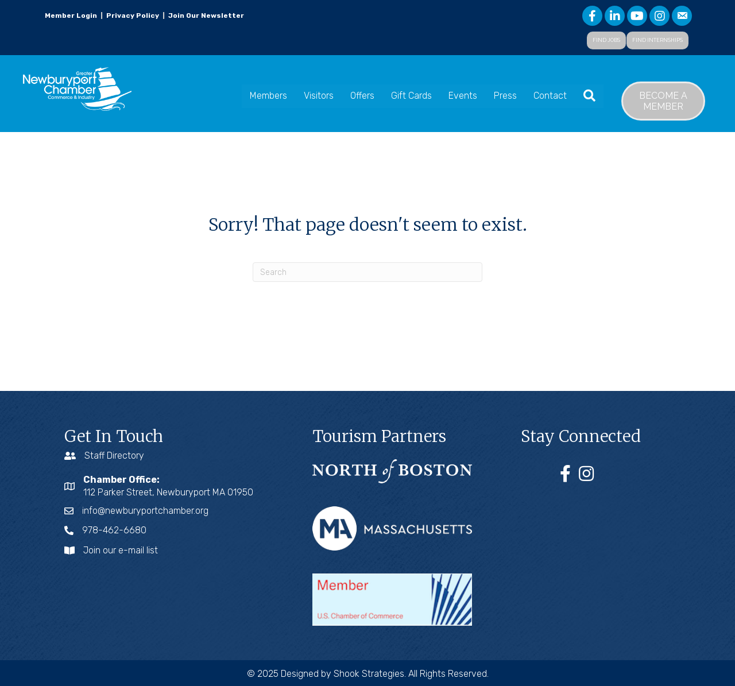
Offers (362, 95)
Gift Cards (411, 95)
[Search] (367, 272)
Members (268, 95)
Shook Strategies (369, 673)
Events (462, 95)
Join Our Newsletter (205, 15)
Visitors (319, 95)
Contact (550, 95)
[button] (606, 40)
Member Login (71, 15)
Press (505, 95)
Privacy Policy (132, 15)
